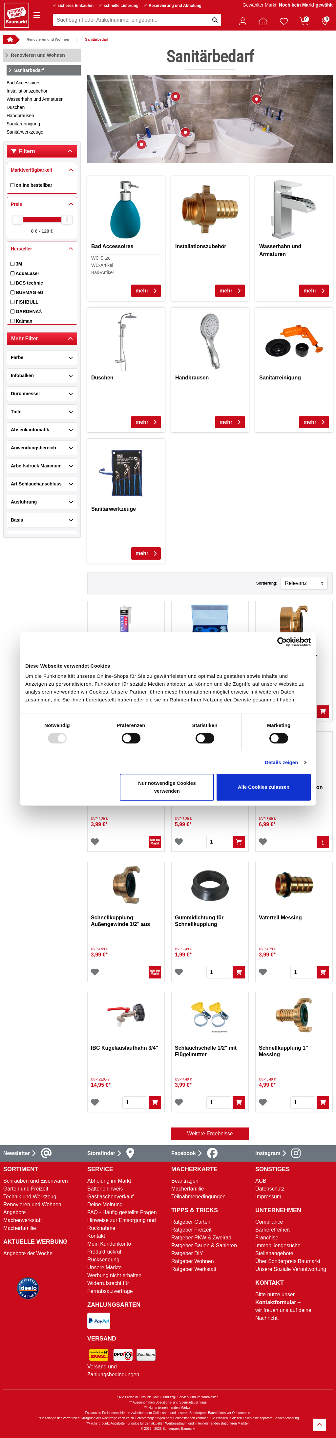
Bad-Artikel (102, 272)
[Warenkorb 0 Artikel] (304, 21)
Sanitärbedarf (96, 39)
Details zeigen (281, 762)
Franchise (266, 1237)
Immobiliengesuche (278, 1245)
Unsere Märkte (104, 1267)
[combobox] (137, 20)
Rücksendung (103, 1259)
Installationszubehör (27, 91)
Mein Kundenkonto (109, 1244)
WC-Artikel (102, 265)
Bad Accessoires (24, 82)
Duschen (16, 107)
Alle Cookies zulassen (264, 787)
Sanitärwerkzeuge (25, 132)
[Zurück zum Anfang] (319, 1424)
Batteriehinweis (105, 1188)
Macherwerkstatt (22, 1220)
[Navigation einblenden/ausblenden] (37, 15)
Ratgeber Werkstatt (194, 1269)
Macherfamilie (19, 1228)
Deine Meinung (105, 1204)
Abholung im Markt (109, 1181)
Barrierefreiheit (272, 1230)
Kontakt (96, 1236)
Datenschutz (269, 1188)
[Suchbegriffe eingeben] (215, 20)
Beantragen (185, 1181)
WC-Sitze (101, 258)
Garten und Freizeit (25, 1188)
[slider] (17, 219)
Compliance (269, 1222)
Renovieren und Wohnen (48, 39)
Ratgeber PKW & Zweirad (201, 1237)
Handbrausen (20, 115)
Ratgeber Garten (190, 1222)
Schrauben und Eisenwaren (35, 1181)
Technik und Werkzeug (29, 1196)
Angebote (14, 1212)
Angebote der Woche (27, 1253)
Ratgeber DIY (187, 1253)
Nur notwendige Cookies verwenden (167, 787)
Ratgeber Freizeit (191, 1230)
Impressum (268, 1196)
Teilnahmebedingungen (198, 1196)
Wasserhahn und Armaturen (35, 99)
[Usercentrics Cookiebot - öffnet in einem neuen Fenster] (282, 642)
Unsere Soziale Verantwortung (290, 1269)
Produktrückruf (104, 1252)
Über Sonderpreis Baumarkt (287, 1261)
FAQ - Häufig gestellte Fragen (122, 1212)
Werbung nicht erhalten (114, 1275)
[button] (242, 21)
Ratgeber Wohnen (192, 1261)
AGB (260, 1181)
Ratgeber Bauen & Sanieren (204, 1245)
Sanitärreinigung (23, 123)
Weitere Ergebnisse (210, 1133)
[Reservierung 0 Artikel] (325, 21)
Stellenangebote (274, 1253)
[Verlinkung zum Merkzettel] (284, 21)
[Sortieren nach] (304, 583)
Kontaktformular (275, 1302)
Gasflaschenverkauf (110, 1196)
